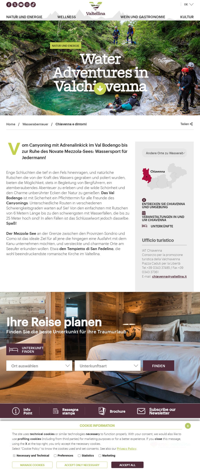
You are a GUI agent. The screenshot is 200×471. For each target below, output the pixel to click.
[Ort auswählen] (39, 365)
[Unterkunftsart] (108, 365)
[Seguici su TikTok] (33, 4)
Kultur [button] (187, 16)
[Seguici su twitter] (15, 4)
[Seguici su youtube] (21, 4)
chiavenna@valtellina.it (169, 276)
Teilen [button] (186, 124)
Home (10, 124)
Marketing (108, 455)
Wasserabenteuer (35, 124)
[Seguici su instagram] (27, 4)
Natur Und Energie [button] (24, 16)
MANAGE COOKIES (32, 465)
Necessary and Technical (33, 455)
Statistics (88, 455)
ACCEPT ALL (127, 465)
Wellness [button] (66, 16)
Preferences (65, 455)
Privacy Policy (126, 448)
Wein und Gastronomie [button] (143, 16)
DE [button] (186, 4)
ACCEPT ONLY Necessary (81, 465)
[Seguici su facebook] (9, 4)
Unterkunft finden (32, 349)
